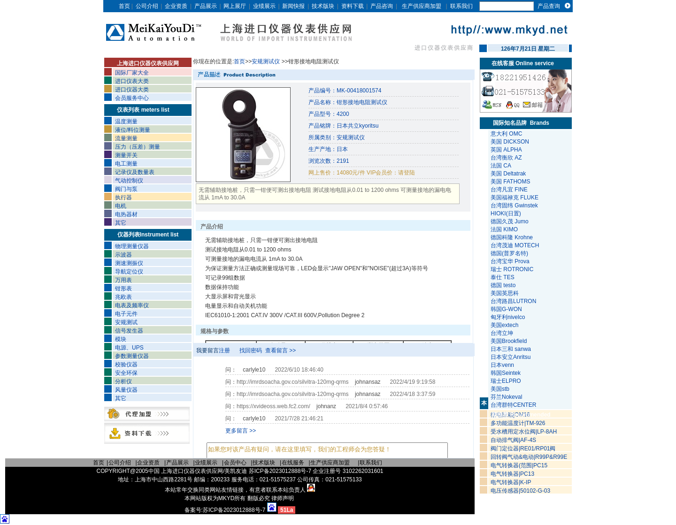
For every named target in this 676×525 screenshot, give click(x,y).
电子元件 (126, 314)
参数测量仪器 (132, 356)
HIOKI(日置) (506, 213)
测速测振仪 (129, 263)
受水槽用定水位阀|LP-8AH (524, 431)
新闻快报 (293, 6)
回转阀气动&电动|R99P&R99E (529, 457)
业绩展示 (264, 6)
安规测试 (126, 322)
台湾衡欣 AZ (506, 157)
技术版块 (323, 6)
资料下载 (352, 6)
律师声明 (282, 498)
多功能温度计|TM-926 (518, 423)
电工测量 (126, 163)
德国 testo (503, 285)
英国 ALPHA (506, 149)
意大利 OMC (506, 133)
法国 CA (501, 165)
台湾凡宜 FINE (509, 189)
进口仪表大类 (132, 81)
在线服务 (293, 462)
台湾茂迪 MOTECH (515, 245)
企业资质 (176, 6)
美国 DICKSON (510, 141)
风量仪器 (126, 390)
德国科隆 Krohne (512, 237)
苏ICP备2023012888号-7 (234, 510)
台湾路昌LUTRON (513, 301)
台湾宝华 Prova (510, 261)
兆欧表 (123, 297)
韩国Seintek (506, 373)
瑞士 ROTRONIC (512, 269)
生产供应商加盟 (421, 6)
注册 (224, 350)
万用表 (123, 280)
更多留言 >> (240, 430)
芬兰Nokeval (507, 397)
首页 (124, 6)
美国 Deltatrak (508, 173)
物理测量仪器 (132, 246)
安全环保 (126, 373)
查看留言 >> (280, 350)
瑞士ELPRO (506, 381)
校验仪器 (126, 364)
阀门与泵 (126, 189)
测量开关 (126, 155)
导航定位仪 (129, 271)
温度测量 (126, 121)
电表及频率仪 (132, 305)
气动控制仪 (129, 180)
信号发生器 (129, 330)
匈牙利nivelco (509, 317)
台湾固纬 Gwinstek (514, 205)
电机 (120, 206)
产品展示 (205, 6)
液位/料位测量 (132, 130)
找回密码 (250, 350)
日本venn (503, 365)
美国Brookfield (510, 341)
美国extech (505, 325)
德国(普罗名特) (509, 253)
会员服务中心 (132, 98)
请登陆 (406, 172)
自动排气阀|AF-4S (513, 440)
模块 (120, 339)
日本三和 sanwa (511, 349)
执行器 (123, 197)
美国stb (502, 389)
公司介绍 (147, 6)
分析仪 (123, 381)
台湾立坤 (502, 333)
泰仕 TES (503, 277)
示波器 (123, 254)
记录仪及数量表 (134, 172)
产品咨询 (381, 6)
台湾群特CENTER (514, 405)
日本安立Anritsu (511, 357)
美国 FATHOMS (510, 181)
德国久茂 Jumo (510, 221)
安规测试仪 (266, 61)
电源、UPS (129, 347)
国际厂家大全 (132, 72)
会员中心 (235, 462)
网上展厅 (234, 6)
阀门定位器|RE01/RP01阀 (523, 448)
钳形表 (123, 288)
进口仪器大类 (132, 89)
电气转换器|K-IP (511, 482)
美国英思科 (505, 293)
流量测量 (126, 138)
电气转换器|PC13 (512, 474)
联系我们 (461, 6)
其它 (120, 223)
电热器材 (126, 214)
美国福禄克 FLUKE (514, 197)
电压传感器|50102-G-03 (520, 490)
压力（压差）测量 (137, 147)
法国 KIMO (504, 229)
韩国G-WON (507, 309)
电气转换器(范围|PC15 (519, 465)
